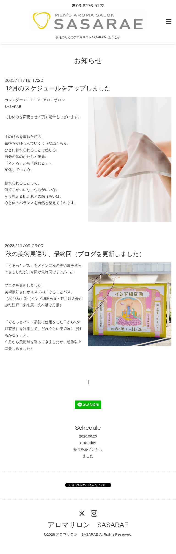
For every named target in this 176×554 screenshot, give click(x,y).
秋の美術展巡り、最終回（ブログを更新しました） (75, 254)
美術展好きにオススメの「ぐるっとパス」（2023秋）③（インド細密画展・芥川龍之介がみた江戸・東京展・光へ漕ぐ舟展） (43, 298)
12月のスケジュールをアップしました (58, 88)
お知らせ (88, 60)
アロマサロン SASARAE (88, 524)
